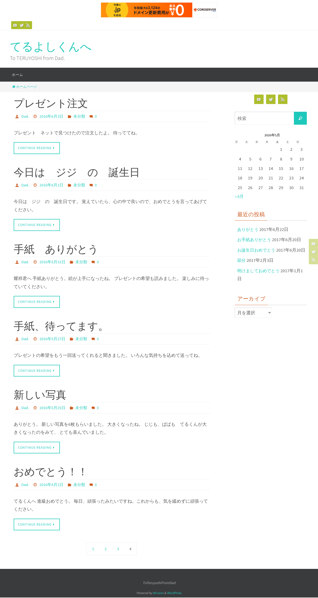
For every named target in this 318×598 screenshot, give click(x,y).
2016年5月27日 (52, 338)
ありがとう (248, 229)
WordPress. (174, 593)
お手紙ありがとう (255, 239)
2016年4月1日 (51, 484)
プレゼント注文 (51, 103)
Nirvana (158, 593)
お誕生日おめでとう (257, 250)
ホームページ (24, 86)
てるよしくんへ (51, 46)
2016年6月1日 (51, 185)
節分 (241, 268)
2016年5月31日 (52, 262)
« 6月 (240, 196)
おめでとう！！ (51, 471)
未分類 (79, 116)
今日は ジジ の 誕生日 (77, 172)
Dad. (25, 116)
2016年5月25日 (52, 407)
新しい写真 (40, 394)
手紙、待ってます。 (61, 326)
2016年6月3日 (51, 116)
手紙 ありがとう (56, 249)
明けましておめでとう (259, 278)
